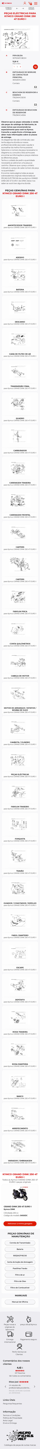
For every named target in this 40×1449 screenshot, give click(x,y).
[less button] (14, 66)
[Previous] (17, 8)
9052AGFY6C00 (20, 1256)
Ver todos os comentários (20, 1376)
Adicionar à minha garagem (20, 1224)
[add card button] (35, 66)
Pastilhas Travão (20, 1268)
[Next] (23, 8)
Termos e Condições (11, 1415)
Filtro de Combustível (19, 1288)
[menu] (35, 3)
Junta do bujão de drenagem (20, 1262)
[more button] (20, 66)
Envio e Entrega (10, 1423)
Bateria (20, 1249)
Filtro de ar (20, 1275)
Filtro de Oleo (20, 1281)
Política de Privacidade (12, 1418)
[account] (25, 3)
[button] (20, 1194)
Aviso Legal (7, 1421)
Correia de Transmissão (20, 1243)
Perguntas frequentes (12, 1404)
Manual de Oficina (20, 1302)
